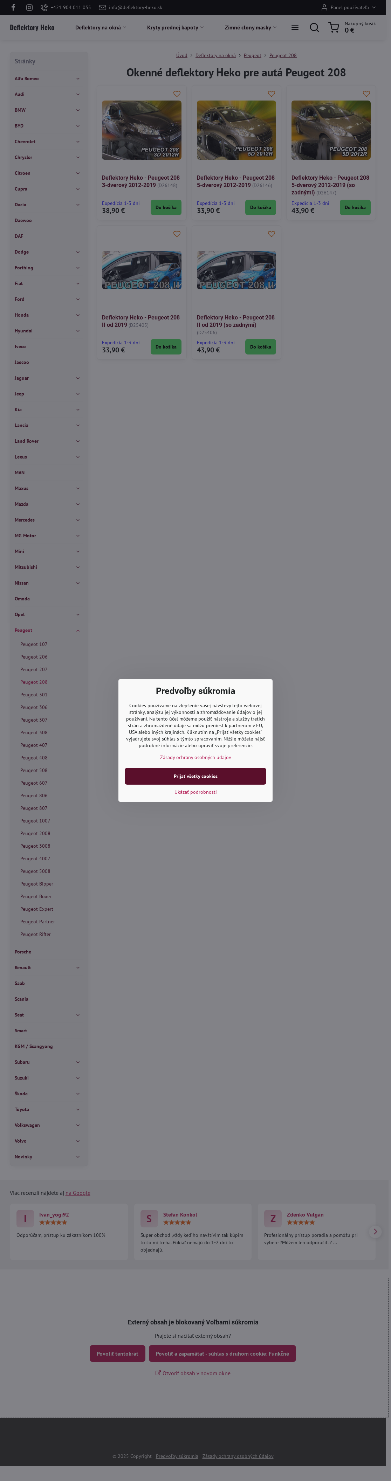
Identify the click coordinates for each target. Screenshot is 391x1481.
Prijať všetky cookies (196, 776)
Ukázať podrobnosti (195, 792)
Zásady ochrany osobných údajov (195, 757)
